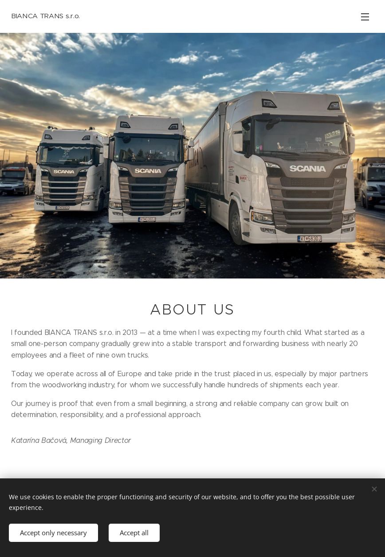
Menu (365, 16)
